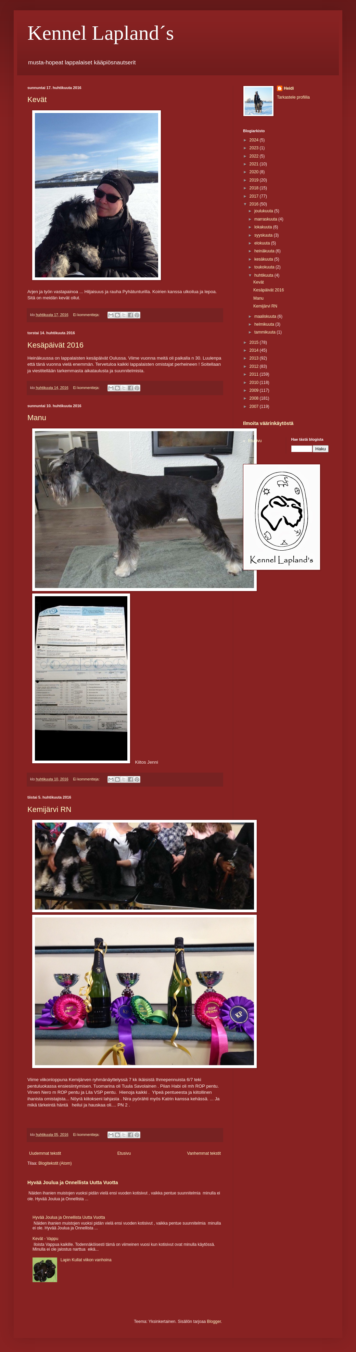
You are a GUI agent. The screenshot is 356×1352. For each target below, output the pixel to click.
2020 (255, 172)
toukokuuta (265, 267)
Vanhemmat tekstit (204, 1153)
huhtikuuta (264, 275)
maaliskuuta (265, 316)
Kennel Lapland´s (100, 33)
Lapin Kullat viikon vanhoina (86, 1259)
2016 (255, 204)
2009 (255, 390)
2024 (255, 140)
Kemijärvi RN (49, 809)
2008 (255, 398)
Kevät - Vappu (45, 1238)
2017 (255, 196)
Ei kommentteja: (86, 315)
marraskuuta (266, 219)
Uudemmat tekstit (45, 1153)
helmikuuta (264, 324)
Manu (36, 417)
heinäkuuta (265, 251)
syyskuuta (264, 235)
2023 (255, 148)
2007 (255, 406)
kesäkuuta (264, 259)
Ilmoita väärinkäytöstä (268, 423)
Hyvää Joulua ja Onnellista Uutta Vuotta (72, 1182)
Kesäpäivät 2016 (55, 345)
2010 (255, 382)
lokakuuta (263, 227)
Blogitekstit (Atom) (55, 1163)
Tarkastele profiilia (293, 97)
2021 (255, 164)
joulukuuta (264, 211)
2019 (255, 180)
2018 (255, 188)
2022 (255, 156)
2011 (255, 374)
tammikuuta (265, 332)
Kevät (37, 99)
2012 (255, 366)
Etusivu (124, 1153)
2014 (255, 350)
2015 (255, 342)
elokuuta (262, 243)
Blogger (214, 1321)
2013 (255, 358)
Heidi (289, 88)
